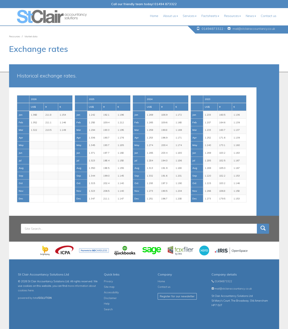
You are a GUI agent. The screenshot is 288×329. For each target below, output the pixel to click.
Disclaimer (110, 298)
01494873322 (222, 281)
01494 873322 (165, 4)
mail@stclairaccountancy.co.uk (254, 29)
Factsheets (210, 16)
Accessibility (111, 292)
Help (107, 303)
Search (108, 309)
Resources (232, 16)
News (251, 16)
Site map (109, 286)
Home (154, 16)
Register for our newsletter (177, 296)
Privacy (108, 281)
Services (190, 16)
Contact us (268, 16)
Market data (31, 36)
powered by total (35, 297)
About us (170, 16)
